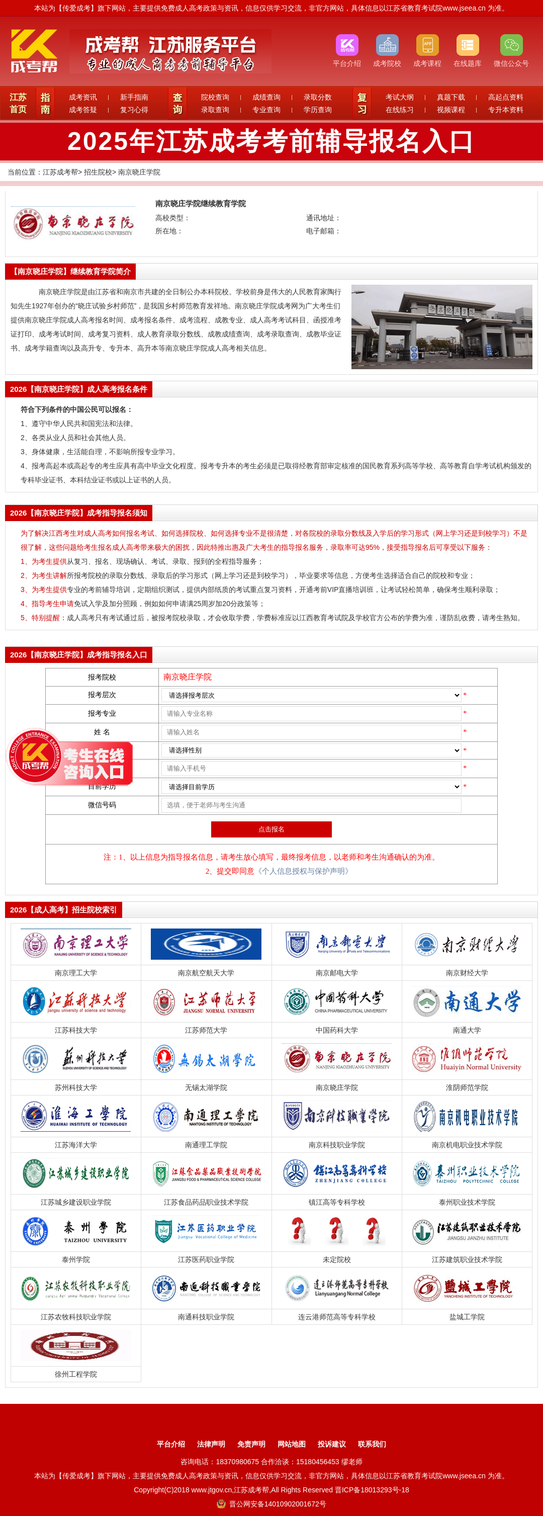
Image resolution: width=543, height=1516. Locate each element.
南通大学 (467, 1030)
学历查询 (318, 110)
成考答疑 (83, 110)
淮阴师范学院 (467, 1087)
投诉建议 (332, 1444)
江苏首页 (18, 103)
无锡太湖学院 (206, 1087)
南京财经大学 (467, 973)
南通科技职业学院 (206, 1317)
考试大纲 (400, 97)
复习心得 (134, 110)
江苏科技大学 (76, 1030)
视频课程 (451, 110)
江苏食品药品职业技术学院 (206, 1202)
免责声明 (251, 1444)
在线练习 (400, 110)
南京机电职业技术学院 (467, 1145)
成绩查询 (266, 97)
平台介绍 (171, 1444)
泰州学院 (76, 1259)
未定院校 (337, 1259)
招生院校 (98, 172)
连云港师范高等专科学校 (337, 1317)
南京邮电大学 (337, 973)
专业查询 (266, 110)
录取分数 (318, 97)
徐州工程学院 (76, 1374)
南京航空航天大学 (206, 973)
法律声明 (211, 1444)
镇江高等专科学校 (337, 1202)
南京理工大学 (76, 973)
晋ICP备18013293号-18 (372, 1490)
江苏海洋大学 (76, 1145)
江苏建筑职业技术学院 (467, 1259)
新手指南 (134, 97)
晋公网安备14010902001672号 (271, 1504)
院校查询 (215, 97)
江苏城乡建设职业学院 (76, 1202)
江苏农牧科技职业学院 (76, 1317)
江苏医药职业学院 (206, 1259)
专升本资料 (505, 110)
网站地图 (292, 1444)
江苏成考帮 (60, 172)
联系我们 (372, 1444)
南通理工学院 (206, 1145)
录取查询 (215, 110)
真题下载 (451, 97)
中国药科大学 (337, 1030)
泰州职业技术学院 (467, 1202)
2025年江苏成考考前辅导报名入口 (271, 141)
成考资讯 (83, 97)
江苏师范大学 (206, 1030)
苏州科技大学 (76, 1087)
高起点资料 (505, 97)
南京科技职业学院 (337, 1145)
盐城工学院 (467, 1317)
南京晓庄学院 (139, 172)
